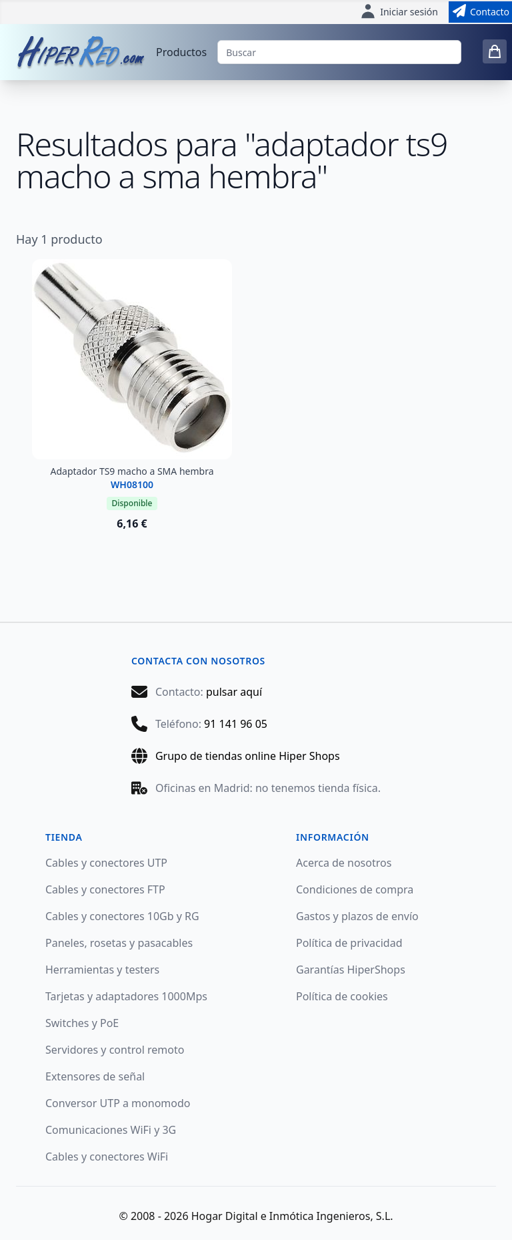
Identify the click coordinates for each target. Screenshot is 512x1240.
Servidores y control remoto (114, 1049)
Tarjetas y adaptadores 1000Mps (126, 996)
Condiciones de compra (354, 889)
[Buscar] (339, 52)
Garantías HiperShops (350, 969)
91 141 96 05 (235, 723)
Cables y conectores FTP (105, 889)
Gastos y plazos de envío (357, 916)
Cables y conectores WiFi (106, 1156)
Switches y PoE (82, 1023)
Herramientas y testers (102, 969)
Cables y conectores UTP (106, 862)
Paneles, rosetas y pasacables (119, 943)
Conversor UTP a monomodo (118, 1103)
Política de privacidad (349, 943)
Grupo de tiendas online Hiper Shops (247, 756)
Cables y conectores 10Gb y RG (122, 916)
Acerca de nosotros (343, 862)
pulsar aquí (234, 691)
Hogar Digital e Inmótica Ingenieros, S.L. (292, 1216)
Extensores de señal (95, 1076)
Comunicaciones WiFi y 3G (110, 1129)
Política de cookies (342, 996)
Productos (181, 52)
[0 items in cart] (495, 51)
